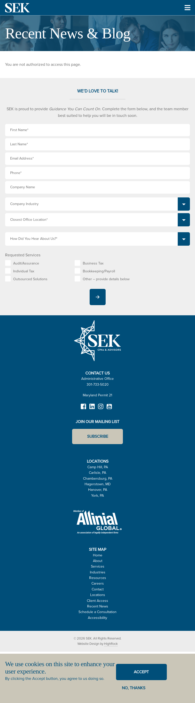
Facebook (83, 409)
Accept (141, 672)
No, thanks (133, 688)
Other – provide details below (106, 279)
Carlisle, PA (97, 472)
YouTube (109, 409)
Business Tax (93, 263)
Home (97, 555)
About (97, 561)
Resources (97, 578)
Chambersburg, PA (97, 478)
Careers (97, 583)
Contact (98, 589)
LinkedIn (92, 409)
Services (97, 566)
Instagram (101, 409)
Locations (97, 595)
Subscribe (97, 436)
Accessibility (97, 617)
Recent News (97, 606)
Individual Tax (23, 271)
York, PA (97, 495)
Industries (97, 572)
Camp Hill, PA (97, 467)
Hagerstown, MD (98, 484)
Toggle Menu (187, 14)
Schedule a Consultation (97, 612)
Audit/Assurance (26, 263)
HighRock (111, 643)
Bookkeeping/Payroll (99, 271)
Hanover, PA (97, 489)
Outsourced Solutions (30, 279)
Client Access (97, 600)
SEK (17, 8)
